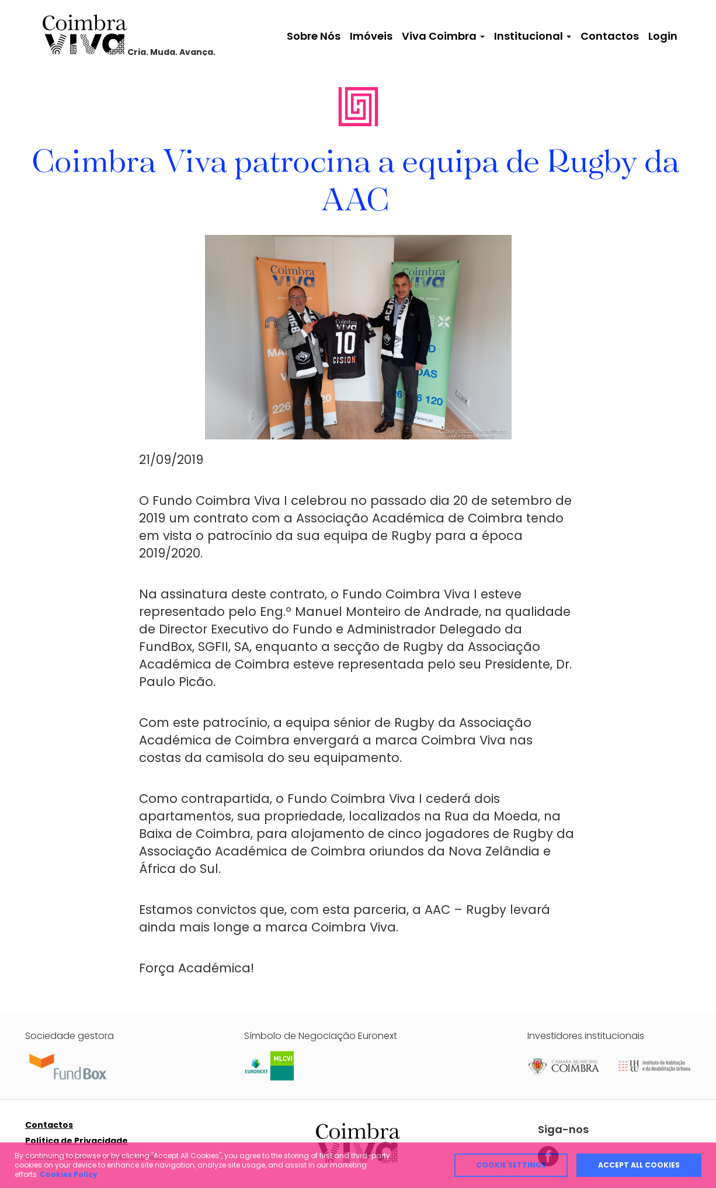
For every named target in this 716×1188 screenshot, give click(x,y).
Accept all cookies (639, 1165)
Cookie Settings (511, 1165)
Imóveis (371, 36)
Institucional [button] (532, 36)
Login (662, 36)
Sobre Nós (313, 36)
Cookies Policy (69, 1174)
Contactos (610, 36)
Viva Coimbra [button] (443, 36)
